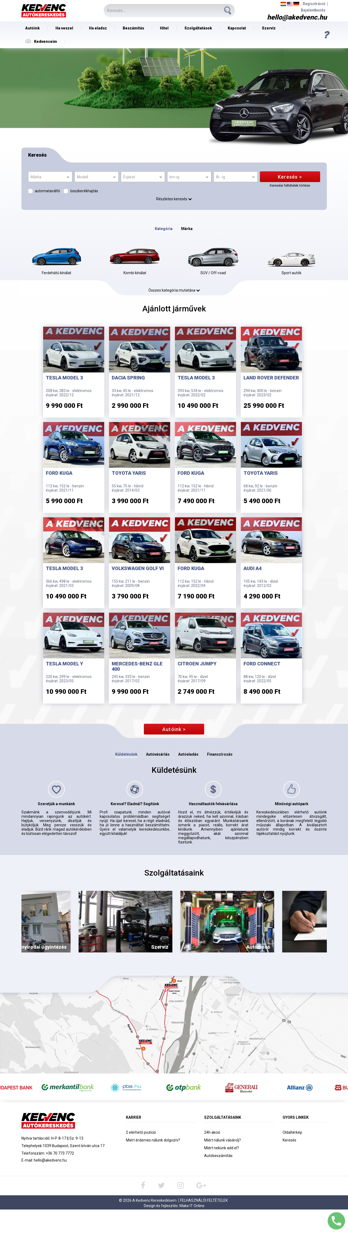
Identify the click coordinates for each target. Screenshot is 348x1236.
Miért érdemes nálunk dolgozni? (153, 1140)
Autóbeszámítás (218, 1156)
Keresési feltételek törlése (290, 185)
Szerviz (269, 28)
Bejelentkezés (313, 10)
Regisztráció (314, 4)
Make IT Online (191, 1206)
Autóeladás (188, 754)
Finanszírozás (220, 754)
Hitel (164, 28)
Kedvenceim (41, 41)
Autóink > (174, 729)
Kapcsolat (237, 28)
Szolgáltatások (198, 28)
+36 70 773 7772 (60, 1153)
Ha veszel (64, 28)
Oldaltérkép (292, 1132)
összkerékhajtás (84, 191)
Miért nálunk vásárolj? (222, 1140)
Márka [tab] (187, 229)
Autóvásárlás (158, 754)
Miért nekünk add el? (221, 1148)
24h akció (212, 1132)
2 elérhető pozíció (141, 1132)
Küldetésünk (126, 754)
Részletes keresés (174, 199)
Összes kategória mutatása (174, 290)
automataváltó (47, 191)
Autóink (32, 28)
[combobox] (50, 176)
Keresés (289, 1140)
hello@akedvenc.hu (50, 1160)
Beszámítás (133, 28)
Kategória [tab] (164, 229)
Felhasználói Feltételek (204, 1200)
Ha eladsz (98, 28)
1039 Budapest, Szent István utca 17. (74, 1146)
